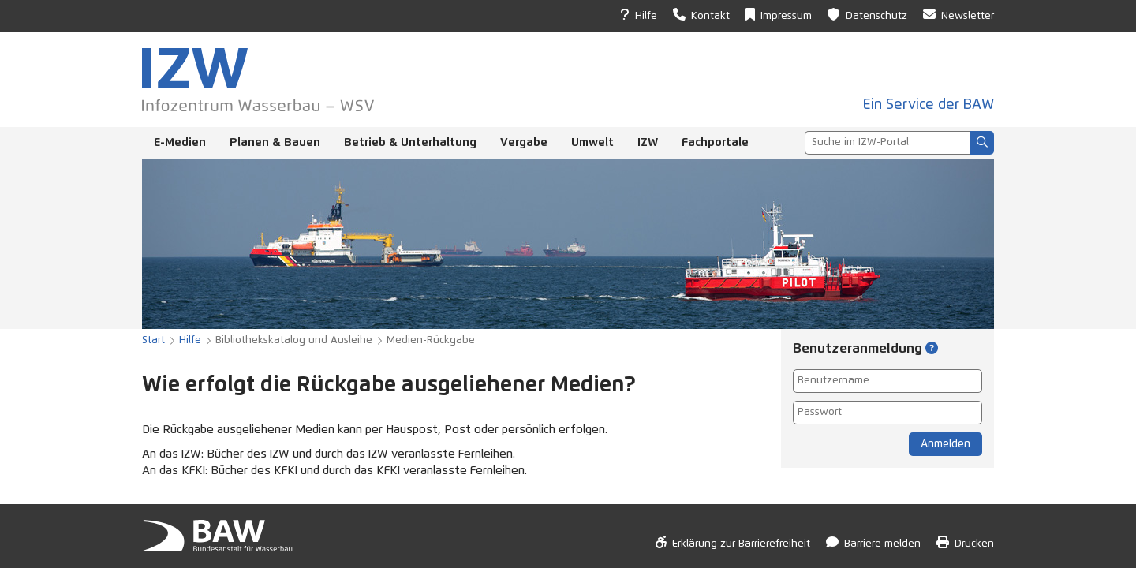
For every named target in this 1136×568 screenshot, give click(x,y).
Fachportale (715, 142)
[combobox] (887, 143)
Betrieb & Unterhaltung (410, 142)
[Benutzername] (887, 381)
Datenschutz (867, 14)
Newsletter (958, 14)
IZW (647, 142)
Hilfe (638, 14)
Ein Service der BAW (928, 105)
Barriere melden (873, 542)
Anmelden (945, 444)
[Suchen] (982, 143)
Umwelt (592, 142)
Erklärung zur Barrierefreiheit (733, 542)
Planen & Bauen (275, 142)
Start (153, 340)
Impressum (779, 14)
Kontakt (701, 14)
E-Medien (180, 142)
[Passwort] (887, 412)
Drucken (965, 542)
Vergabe (523, 142)
